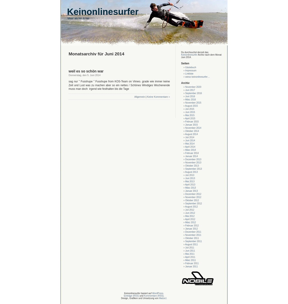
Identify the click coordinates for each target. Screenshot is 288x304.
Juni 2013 (190, 178)
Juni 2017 (190, 90)
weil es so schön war (86, 71)
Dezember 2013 (193, 159)
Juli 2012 (189, 210)
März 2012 (190, 222)
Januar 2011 (191, 266)
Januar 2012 (191, 228)
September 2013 (193, 169)
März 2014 (190, 150)
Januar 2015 (191, 125)
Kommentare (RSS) (154, 296)
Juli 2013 (189, 175)
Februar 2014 (192, 153)
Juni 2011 (190, 251)
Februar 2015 (192, 121)
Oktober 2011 (192, 238)
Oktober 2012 (192, 200)
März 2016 (190, 99)
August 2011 (191, 244)
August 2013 (191, 172)
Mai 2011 (189, 254)
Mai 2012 (189, 216)
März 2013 (190, 188)
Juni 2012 (190, 213)
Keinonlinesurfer (189, 55)
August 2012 (191, 206)
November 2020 (193, 87)
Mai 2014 (189, 143)
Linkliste (189, 73)
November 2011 (193, 235)
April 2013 (190, 184)
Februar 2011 (192, 263)
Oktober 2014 (192, 131)
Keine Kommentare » (158, 96)
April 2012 (190, 219)
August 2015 (191, 106)
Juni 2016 (190, 96)
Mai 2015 (189, 115)
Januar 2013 (191, 191)
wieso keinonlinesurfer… (197, 77)
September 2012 (193, 203)
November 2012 (193, 197)
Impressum (190, 70)
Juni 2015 (190, 112)
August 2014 (191, 134)
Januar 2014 (191, 156)
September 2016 (193, 93)
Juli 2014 (189, 137)
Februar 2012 (192, 225)
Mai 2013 (189, 181)
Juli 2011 (189, 247)
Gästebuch (190, 67)
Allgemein (139, 96)
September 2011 (193, 241)
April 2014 (190, 147)
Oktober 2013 (192, 165)
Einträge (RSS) (131, 296)
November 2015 (193, 102)
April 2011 (190, 257)
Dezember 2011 (193, 232)
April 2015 (190, 118)
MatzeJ (162, 298)
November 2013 (193, 162)
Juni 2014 (190, 140)
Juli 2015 (189, 109)
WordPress (157, 293)
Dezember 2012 (193, 194)
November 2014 (193, 128)
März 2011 (190, 260)
